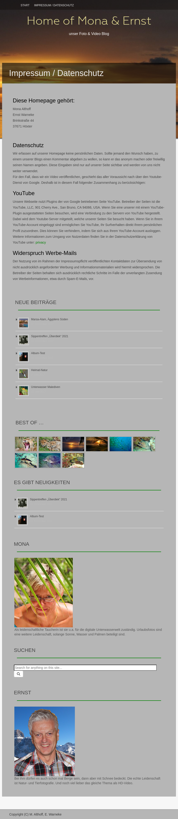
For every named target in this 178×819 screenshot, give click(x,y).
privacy (41, 242)
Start (25, 5)
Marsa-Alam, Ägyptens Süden (49, 319)
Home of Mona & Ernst (89, 20)
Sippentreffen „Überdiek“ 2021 (49, 336)
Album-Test (38, 353)
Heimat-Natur (39, 370)
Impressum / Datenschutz (54, 5)
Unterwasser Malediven (45, 387)
